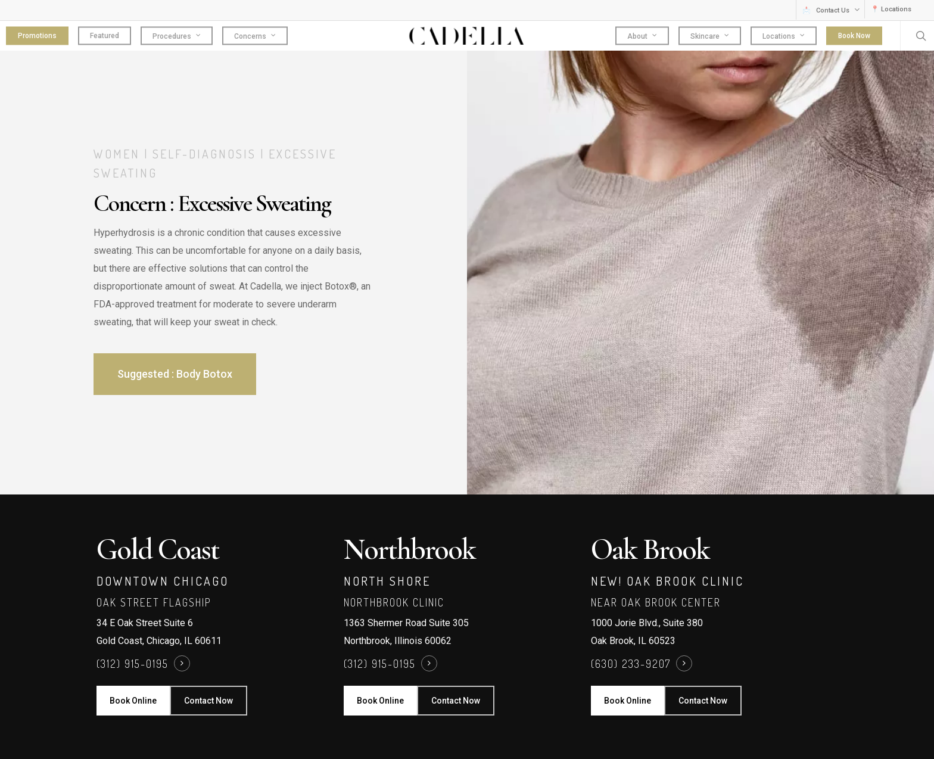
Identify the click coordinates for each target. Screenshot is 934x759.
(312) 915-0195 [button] (132, 663)
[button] (175, 374)
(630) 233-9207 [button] (631, 663)
